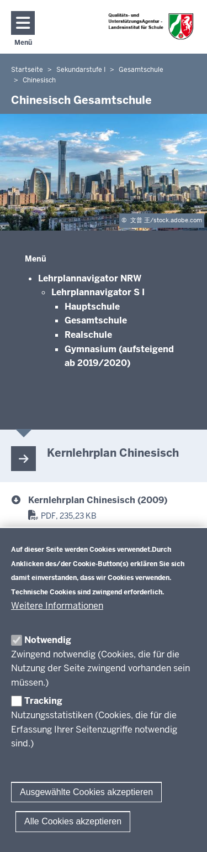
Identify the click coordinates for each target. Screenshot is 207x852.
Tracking (43, 701)
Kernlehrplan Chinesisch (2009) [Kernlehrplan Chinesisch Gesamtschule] (97, 500)
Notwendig (47, 640)
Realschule (88, 335)
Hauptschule (92, 306)
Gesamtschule (96, 320)
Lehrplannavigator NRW (89, 278)
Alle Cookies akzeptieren (72, 821)
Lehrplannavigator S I (98, 292)
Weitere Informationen (57, 605)
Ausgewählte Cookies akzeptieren (86, 792)
